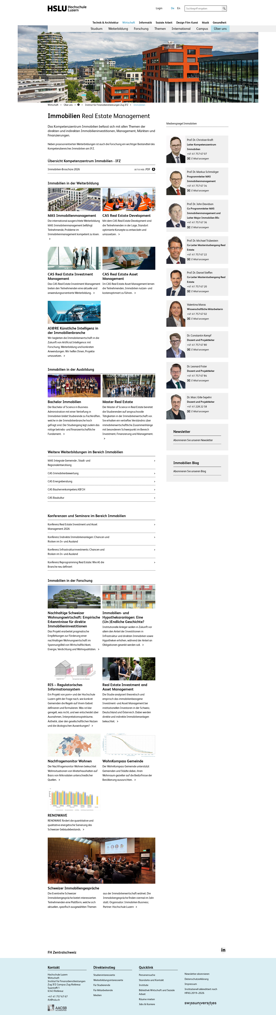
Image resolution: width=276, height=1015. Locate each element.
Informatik (145, 22)
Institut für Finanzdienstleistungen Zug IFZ (106, 105)
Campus (202, 29)
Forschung (141, 29)
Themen (160, 29)
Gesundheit (219, 22)
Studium (96, 29)
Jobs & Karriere (147, 1004)
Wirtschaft (128, 22)
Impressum (191, 983)
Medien (97, 995)
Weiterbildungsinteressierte (108, 980)
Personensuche (147, 974)
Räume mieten (147, 999)
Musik (205, 22)
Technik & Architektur (105, 22)
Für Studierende (101, 985)
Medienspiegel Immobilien (181, 123)
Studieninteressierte (104, 974)
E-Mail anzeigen (200, 158)
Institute (143, 985)
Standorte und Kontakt (151, 980)
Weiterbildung (118, 29)
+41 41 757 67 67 (58, 996)
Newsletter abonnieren (197, 973)
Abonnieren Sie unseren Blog (189, 471)
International (181, 29)
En (178, 8)
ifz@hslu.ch (54, 999)
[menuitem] (96, 28)
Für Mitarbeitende (103, 990)
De (172, 8)
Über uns (220, 29)
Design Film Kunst (187, 22)
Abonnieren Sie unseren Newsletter (193, 440)
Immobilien (139, 105)
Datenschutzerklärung (197, 978)
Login (159, 8)
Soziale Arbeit (164, 22)
